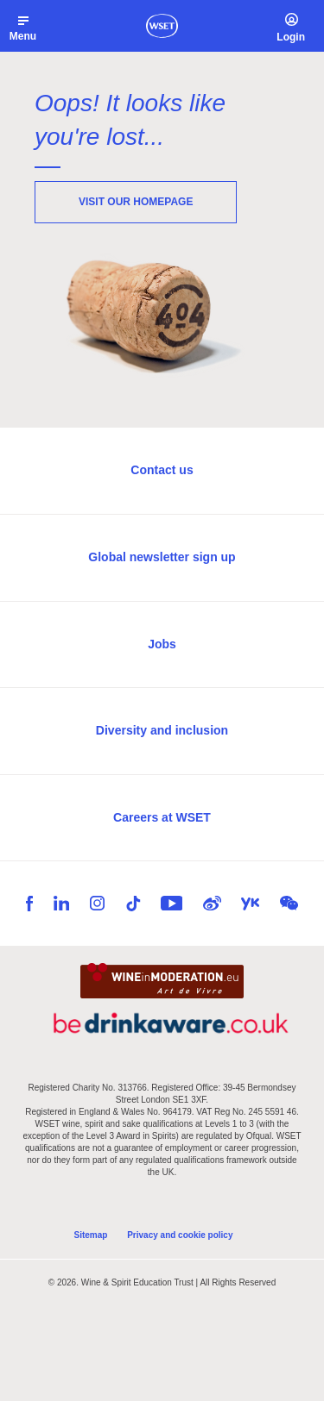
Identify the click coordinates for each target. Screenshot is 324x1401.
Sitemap (91, 1235)
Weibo (212, 903)
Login (290, 37)
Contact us (161, 470)
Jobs (162, 644)
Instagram (97, 903)
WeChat (289, 903)
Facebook (29, 903)
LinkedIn (61, 903)
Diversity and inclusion (162, 730)
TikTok (133, 903)
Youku (250, 904)
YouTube (171, 903)
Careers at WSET (162, 817)
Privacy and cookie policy (179, 1235)
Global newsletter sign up (161, 557)
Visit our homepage (136, 202)
